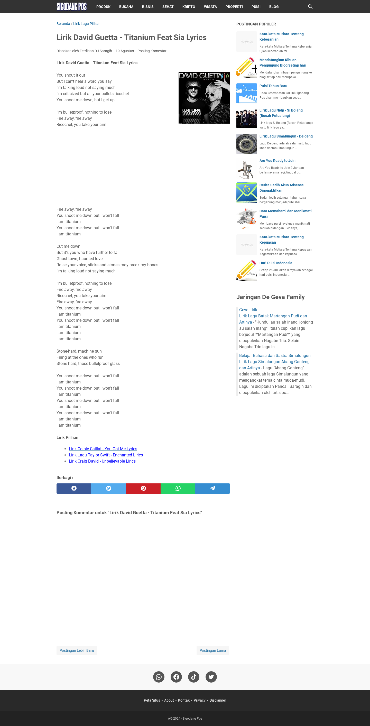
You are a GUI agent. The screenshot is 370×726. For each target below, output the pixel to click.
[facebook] (74, 488)
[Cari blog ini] (310, 7)
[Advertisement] (143, 167)
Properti (234, 7)
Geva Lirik (248, 309)
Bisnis (148, 7)
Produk (103, 7)
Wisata (210, 7)
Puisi (256, 7)
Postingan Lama (213, 650)
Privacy (200, 700)
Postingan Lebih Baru (77, 650)
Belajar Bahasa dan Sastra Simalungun (275, 355)
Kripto (188, 7)
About (169, 700)
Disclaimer (218, 700)
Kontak (184, 700)
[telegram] (212, 488)
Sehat (168, 7)
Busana (126, 7)
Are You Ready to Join (277, 161)
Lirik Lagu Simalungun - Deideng (286, 136)
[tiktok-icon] (193, 677)
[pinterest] (143, 488)
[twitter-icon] (211, 677)
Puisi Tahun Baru (273, 86)
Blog (274, 7)
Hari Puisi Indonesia (276, 263)
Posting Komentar (151, 51)
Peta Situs (152, 700)
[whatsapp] (178, 488)
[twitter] (108, 488)
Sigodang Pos (192, 718)
